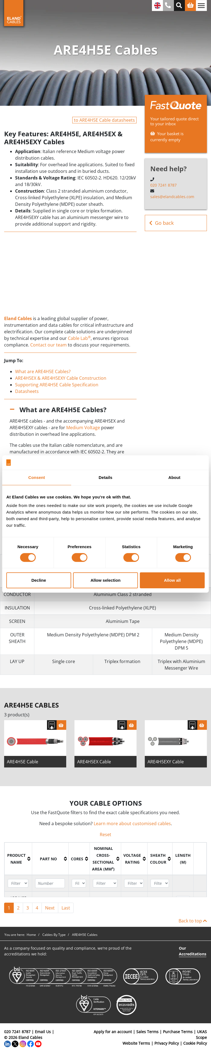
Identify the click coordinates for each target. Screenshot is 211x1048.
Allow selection (105, 580)
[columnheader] (18, 859)
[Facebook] (30, 1043)
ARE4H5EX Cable (94, 762)
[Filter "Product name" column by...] (18, 883)
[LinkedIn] (7, 1043)
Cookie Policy (195, 1043)
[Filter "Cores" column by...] (79, 883)
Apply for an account (113, 1032)
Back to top (193, 921)
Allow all (172, 580)
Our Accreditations (192, 951)
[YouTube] (38, 1043)
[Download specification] (52, 725)
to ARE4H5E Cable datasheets (104, 120)
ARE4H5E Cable (22, 762)
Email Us (43, 1032)
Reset (105, 835)
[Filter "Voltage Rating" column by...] (134, 883)
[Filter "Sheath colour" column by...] (160, 883)
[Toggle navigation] (201, 5)
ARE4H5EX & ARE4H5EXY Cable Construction (60, 378)
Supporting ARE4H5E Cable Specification (56, 385)
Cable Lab (79, 338)
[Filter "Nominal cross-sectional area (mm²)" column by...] (105, 883)
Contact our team (48, 345)
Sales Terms (147, 1032)
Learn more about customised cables (132, 824)
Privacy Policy (166, 1043)
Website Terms (136, 1043)
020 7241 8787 (163, 185)
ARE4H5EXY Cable (166, 762)
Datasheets (27, 391)
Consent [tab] (36, 477)
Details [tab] (105, 477)
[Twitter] (15, 1043)
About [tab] (174, 477)
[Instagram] (23, 1043)
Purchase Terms (178, 1032)
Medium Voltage (83, 428)
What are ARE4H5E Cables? (43, 371)
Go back (161, 223)
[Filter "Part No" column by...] (50, 884)
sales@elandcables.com (172, 196)
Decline (38, 580)
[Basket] (61, 725)
